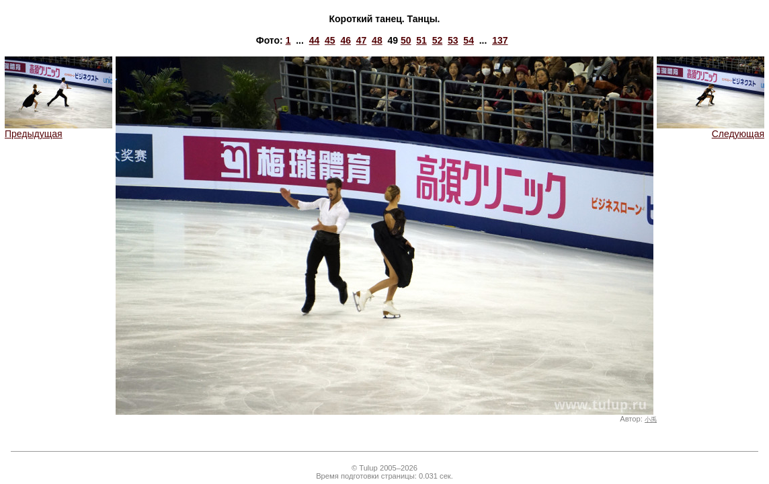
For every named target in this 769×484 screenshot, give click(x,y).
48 (377, 40)
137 (500, 40)
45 (330, 40)
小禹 (651, 419)
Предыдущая (58, 129)
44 (314, 40)
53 (453, 40)
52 (437, 40)
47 (361, 40)
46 (345, 40)
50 (406, 40)
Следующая (710, 129)
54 (468, 40)
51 (421, 40)
